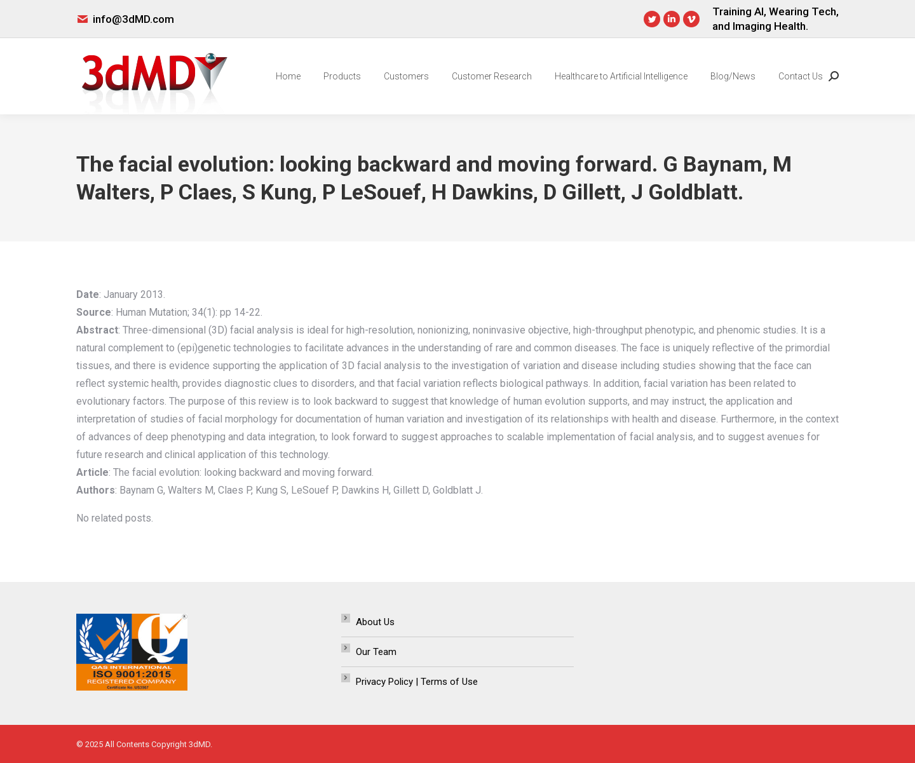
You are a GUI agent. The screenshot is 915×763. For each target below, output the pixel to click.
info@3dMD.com (133, 19)
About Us (375, 622)
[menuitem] (288, 76)
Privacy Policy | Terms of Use (417, 681)
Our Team (376, 652)
